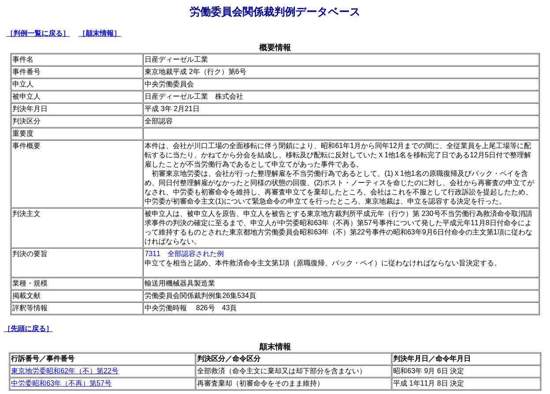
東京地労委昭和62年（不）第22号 (65, 371)
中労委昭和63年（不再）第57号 (61, 383)
